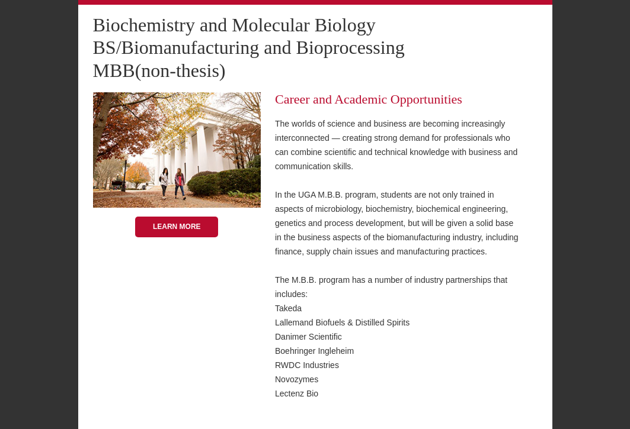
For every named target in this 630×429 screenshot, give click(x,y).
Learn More (177, 226)
